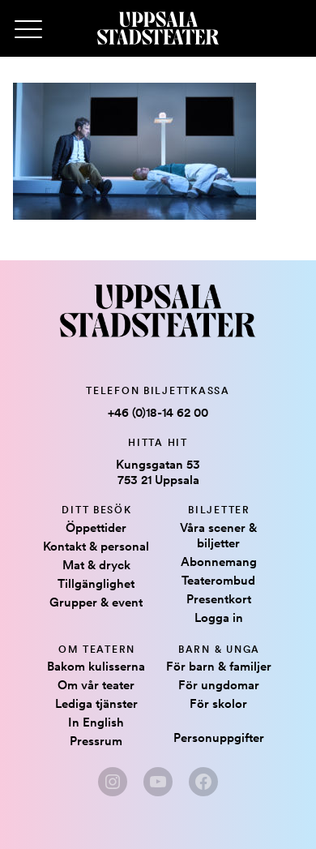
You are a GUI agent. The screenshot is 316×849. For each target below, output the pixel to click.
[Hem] (158, 28)
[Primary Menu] (28, 30)
